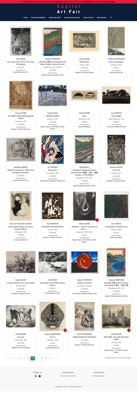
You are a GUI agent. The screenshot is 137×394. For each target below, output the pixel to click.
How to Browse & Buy (72, 20)
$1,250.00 (52, 125)
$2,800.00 (20, 178)
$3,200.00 (20, 70)
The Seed (20, 340)
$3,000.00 (116, 179)
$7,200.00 (20, 238)
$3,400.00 (116, 294)
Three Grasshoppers (116, 65)
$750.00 (116, 348)
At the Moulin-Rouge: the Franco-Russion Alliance (20, 231)
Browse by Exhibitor (38, 20)
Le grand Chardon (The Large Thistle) (20, 286)
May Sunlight (116, 119)
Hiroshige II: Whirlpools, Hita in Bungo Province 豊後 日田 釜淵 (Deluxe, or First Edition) (84, 175)
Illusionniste (52, 173)
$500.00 (116, 125)
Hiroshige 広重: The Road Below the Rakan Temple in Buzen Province (52, 66)
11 (24, 361)
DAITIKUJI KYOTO (52, 119)
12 (28, 361)
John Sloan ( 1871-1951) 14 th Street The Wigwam (20, 66)
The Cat (52, 340)
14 (37, 361)
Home (26, 20)
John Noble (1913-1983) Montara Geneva (52, 287)
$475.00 (116, 235)
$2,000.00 (20, 292)
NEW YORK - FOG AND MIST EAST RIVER (116, 341)
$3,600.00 (84, 184)
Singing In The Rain (84, 286)
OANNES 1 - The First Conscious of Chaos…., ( (84, 231)
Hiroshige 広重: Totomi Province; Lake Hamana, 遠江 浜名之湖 (117, 287)
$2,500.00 (52, 179)
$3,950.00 (52, 73)
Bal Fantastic (84, 65)
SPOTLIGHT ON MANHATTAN (52, 230)
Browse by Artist (55, 20)
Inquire (84, 238)
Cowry (84, 119)
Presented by (20, 74)
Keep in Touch (88, 20)
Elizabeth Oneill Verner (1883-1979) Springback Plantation (20, 174)
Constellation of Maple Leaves (116, 230)
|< (8, 361)
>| (58, 361)
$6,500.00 (84, 71)
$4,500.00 (84, 343)
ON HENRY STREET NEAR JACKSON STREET (21, 120)
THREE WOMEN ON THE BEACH (84, 340)
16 (46, 361)
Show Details (101, 20)
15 (41, 361)
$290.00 (84, 125)
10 (19, 361)
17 (50, 361)
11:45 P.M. (116, 173)
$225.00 (116, 71)
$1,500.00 (20, 127)
